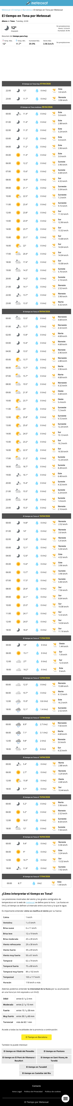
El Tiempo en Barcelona (36, 1037)
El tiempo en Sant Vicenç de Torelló (54, 1059)
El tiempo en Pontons (54, 1051)
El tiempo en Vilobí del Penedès (19, 1051)
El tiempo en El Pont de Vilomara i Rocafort (18, 1059)
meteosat (30, 902)
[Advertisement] (36, 64)
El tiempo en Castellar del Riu (36, 1073)
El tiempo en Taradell (36, 1067)
